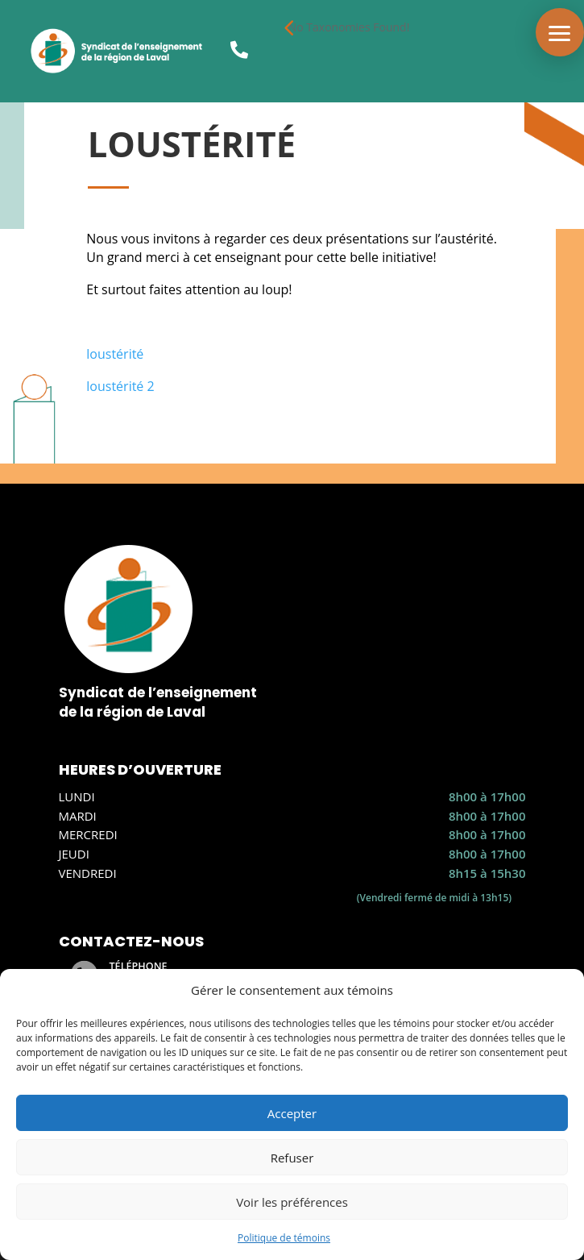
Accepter (292, 1113)
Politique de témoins (284, 1238)
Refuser (292, 1158)
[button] (560, 32)
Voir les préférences (292, 1202)
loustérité (114, 354)
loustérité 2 (120, 386)
